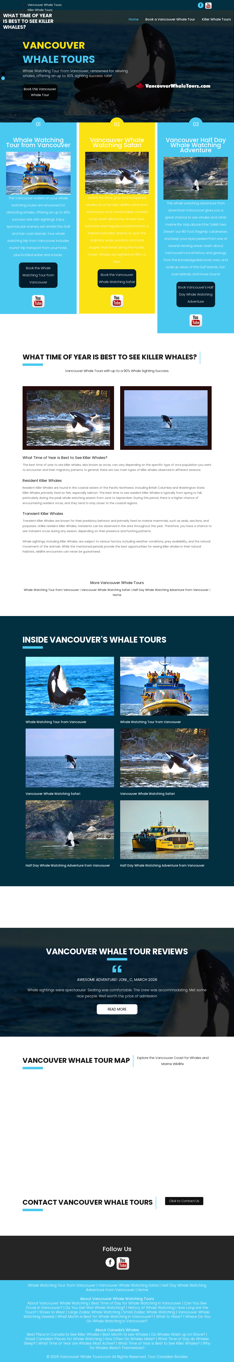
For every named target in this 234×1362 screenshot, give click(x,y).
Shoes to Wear (55, 1312)
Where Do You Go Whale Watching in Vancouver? (117, 1320)
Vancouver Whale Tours (42, 5)
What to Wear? (190, 1316)
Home (133, 19)
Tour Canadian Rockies (168, 1356)
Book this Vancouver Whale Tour (39, 92)
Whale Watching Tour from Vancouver (51, 590)
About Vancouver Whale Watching (56, 1303)
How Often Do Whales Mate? (138, 1338)
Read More (117, 1009)
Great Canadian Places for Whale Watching (69, 1338)
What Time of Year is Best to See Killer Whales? (28, 21)
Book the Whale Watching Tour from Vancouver (38, 275)
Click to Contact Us (184, 1201)
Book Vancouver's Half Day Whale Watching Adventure (195, 294)
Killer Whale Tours (216, 19)
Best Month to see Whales (126, 1334)
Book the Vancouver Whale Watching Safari (117, 278)
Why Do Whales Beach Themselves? (126, 1347)
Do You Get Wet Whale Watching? (94, 1307)
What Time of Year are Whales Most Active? (96, 1343)
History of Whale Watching (152, 1307)
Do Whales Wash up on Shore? (180, 1334)
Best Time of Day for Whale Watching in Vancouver (137, 1303)
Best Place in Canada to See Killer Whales (62, 1334)
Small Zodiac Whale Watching (157, 1312)
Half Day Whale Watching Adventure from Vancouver (171, 590)
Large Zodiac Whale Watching (99, 1312)
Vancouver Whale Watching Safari (105, 590)
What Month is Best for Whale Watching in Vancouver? (124, 1316)
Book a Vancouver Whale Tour (170, 19)
